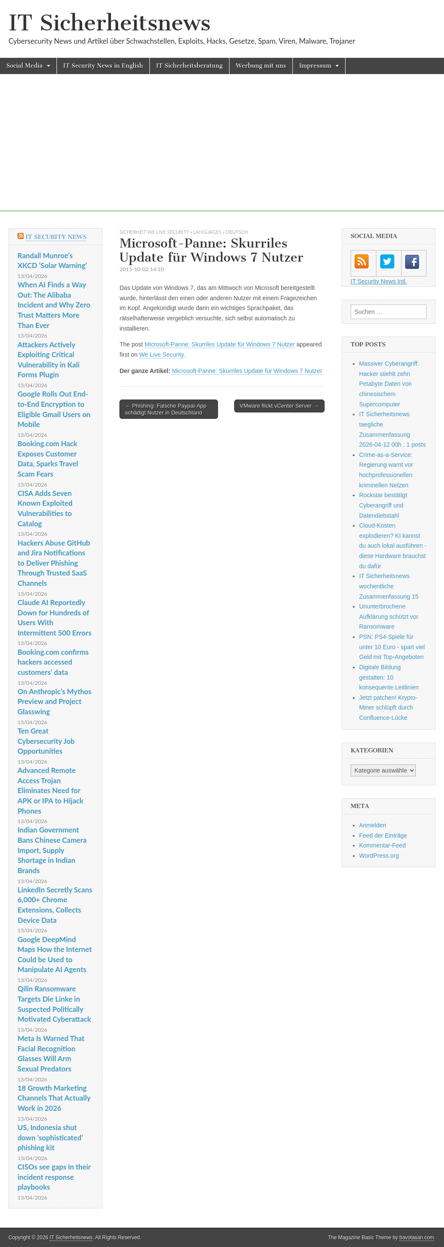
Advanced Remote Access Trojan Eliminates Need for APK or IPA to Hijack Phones (50, 790)
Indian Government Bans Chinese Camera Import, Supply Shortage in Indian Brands (52, 850)
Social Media (24, 65)
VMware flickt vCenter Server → (279, 406)
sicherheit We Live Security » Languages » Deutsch (183, 232)
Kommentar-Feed (382, 845)
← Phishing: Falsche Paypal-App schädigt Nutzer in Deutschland (165, 409)
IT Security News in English (103, 65)
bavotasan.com (416, 1238)
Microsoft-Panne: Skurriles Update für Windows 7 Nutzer (220, 344)
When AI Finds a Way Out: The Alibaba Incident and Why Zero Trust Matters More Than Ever (54, 305)
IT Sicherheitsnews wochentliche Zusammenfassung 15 (389, 586)
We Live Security (161, 354)
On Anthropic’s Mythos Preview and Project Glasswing (55, 701)
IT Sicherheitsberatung (189, 65)
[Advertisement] (222, 151)
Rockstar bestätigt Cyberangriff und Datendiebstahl (383, 505)
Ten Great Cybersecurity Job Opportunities (46, 740)
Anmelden (372, 825)
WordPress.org (379, 855)
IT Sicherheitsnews (110, 23)
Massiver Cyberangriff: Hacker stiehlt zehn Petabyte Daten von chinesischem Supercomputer (389, 384)
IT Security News (55, 237)
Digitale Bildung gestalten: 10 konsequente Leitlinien (389, 677)
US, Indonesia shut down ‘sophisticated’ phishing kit (50, 1137)
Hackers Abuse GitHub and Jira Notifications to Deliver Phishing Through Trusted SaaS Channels (54, 563)
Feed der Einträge (383, 835)
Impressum (315, 65)
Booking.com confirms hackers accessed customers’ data (53, 662)
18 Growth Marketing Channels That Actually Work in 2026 (54, 1098)
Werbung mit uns (261, 65)
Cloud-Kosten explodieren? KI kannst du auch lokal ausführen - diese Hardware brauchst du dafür (392, 546)
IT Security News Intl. (379, 281)
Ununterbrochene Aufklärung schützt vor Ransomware (389, 616)
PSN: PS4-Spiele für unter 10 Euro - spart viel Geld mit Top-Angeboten (392, 646)
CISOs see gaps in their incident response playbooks (54, 1176)
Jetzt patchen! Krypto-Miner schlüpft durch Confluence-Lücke (388, 707)
